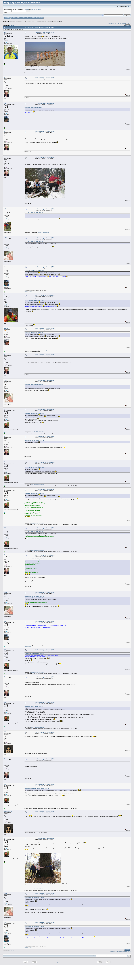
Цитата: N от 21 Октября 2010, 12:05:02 (34, 706)
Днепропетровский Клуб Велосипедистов (13, 21)
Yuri (5, 295)
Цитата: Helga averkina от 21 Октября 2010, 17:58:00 (37, 788)
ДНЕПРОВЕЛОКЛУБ (30, 21)
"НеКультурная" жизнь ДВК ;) (54, 21)
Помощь (19, 17)
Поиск (23, 17)
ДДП (5, 32)
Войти (33, 17)
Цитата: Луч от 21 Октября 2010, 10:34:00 (34, 558)
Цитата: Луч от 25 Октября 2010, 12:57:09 (34, 897)
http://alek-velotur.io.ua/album (44, 232)
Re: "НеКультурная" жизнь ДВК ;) (45, 77)
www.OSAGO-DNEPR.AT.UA (37, 431)
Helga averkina (8, 732)
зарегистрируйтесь (36, 9)
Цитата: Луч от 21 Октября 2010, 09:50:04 (34, 440)
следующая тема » (125, 23)
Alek (5, 208)
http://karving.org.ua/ (44, 350)
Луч (5, 409)
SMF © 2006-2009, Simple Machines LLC (72, 962)
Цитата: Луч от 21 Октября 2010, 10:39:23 (34, 596)
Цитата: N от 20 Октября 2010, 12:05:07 (34, 107)
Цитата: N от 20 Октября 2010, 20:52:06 (34, 212)
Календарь (28, 17)
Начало (7, 17)
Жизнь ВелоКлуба (41, 21)
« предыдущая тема (113, 23)
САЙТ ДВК (13, 17)
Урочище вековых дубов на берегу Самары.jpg (35, 883)
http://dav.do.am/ (28, 128)
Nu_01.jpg (27, 66)
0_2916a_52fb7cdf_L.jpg (30, 198)
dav (5, 103)
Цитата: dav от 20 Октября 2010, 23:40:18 (34, 299)
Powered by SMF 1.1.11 (58, 962)
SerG (5, 237)
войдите (27, 9)
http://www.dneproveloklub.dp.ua (44, 72)
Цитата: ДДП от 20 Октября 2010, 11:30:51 (34, 270)
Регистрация (39, 17)
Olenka (6, 328)
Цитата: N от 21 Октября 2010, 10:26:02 (34, 466)
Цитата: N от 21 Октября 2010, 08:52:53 (34, 384)
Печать (127, 25)
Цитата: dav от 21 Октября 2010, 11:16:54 (34, 653)
